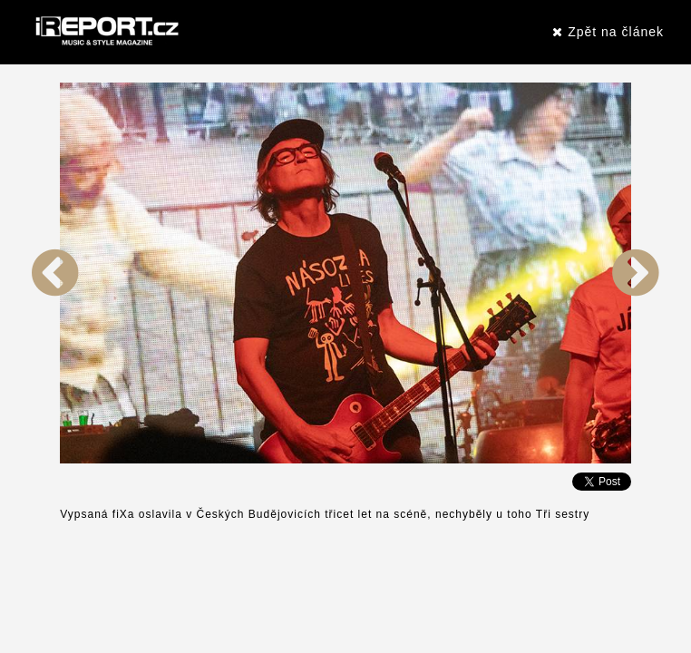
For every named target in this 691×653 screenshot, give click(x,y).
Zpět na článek (608, 31)
